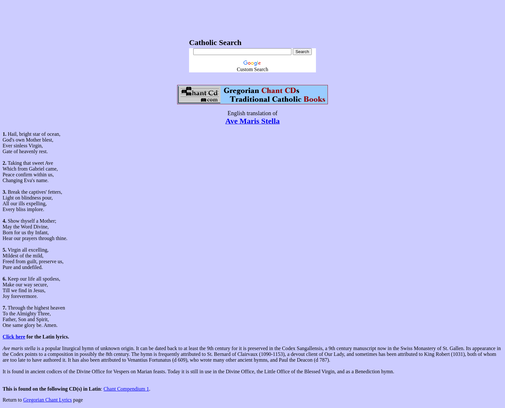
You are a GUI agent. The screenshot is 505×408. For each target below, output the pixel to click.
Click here (14, 336)
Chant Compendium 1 (126, 389)
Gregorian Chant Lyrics (47, 400)
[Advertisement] (252, 17)
